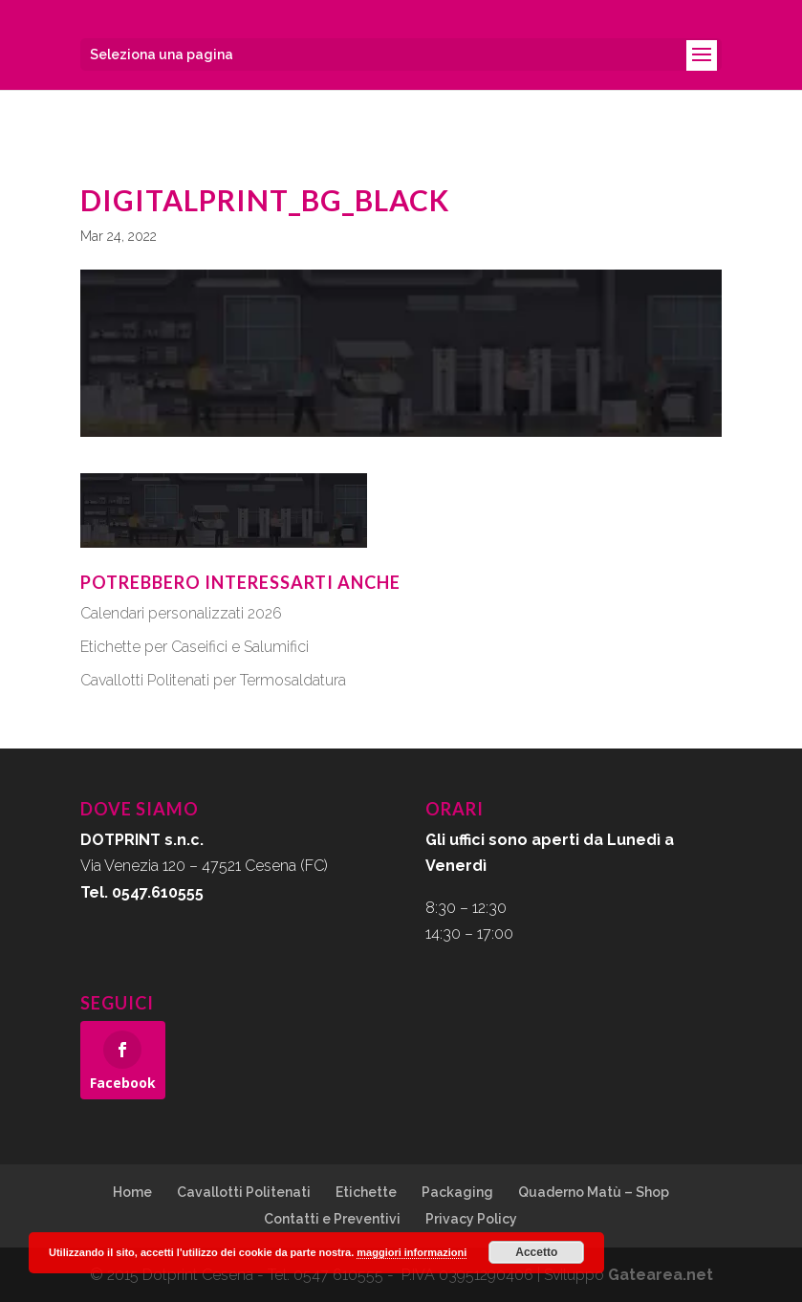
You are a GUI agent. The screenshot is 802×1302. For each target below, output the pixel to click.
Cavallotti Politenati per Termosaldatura (213, 680)
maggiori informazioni (411, 1252)
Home (132, 1192)
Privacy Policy (471, 1218)
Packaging (457, 1192)
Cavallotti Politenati (244, 1192)
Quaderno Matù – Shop (593, 1192)
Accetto (536, 1252)
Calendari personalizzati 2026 (181, 613)
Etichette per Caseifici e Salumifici (194, 647)
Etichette (366, 1192)
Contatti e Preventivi (332, 1218)
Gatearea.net (660, 1275)
